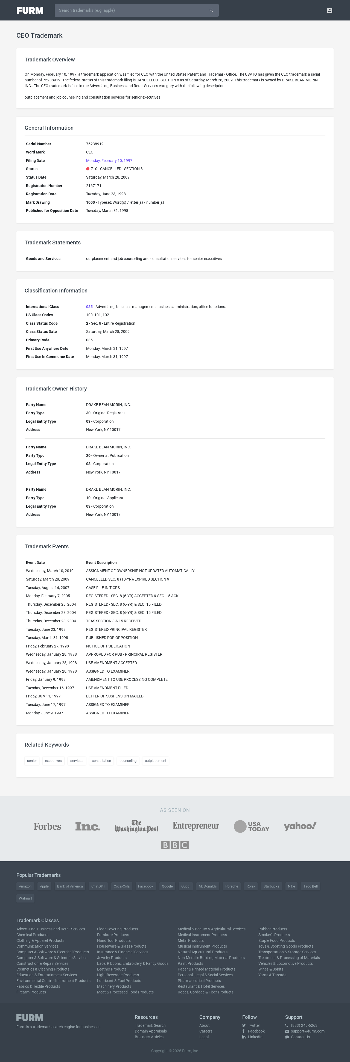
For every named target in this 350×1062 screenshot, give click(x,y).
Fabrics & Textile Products (38, 986)
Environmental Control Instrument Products (53, 980)
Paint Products (190, 963)
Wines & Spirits (270, 969)
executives (53, 761)
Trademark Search (150, 1025)
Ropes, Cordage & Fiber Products (206, 992)
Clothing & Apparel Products (40, 940)
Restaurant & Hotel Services (201, 986)
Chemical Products (32, 935)
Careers (205, 1031)
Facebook (145, 886)
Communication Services (37, 946)
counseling (127, 761)
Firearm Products (31, 992)
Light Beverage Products (118, 975)
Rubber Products (272, 929)
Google (167, 886)
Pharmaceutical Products (199, 980)
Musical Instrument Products (202, 946)
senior (32, 761)
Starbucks (271, 886)
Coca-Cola (122, 886)
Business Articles (149, 1037)
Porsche (231, 886)
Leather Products (112, 969)
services (76, 761)
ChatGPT (98, 886)
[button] (329, 10)
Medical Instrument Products (202, 935)
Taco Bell (311, 886)
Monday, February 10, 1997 (109, 160)
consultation (101, 761)
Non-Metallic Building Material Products (211, 957)
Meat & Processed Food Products (125, 992)
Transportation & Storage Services (287, 952)
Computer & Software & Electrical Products (52, 952)
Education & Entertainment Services (46, 975)
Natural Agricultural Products (203, 952)
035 (89, 306)
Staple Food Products (276, 940)
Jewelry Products (112, 957)
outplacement (155, 761)
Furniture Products (113, 935)
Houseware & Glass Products (122, 946)
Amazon (25, 886)
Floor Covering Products (117, 929)
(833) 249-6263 (301, 1025)
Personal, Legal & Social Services (205, 975)
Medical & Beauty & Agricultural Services (212, 929)
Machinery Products (114, 986)
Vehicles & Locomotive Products (285, 963)
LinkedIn (252, 1037)
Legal (204, 1037)
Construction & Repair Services (42, 963)
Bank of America (70, 886)
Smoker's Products (274, 935)
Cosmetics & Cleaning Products (42, 969)
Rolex (251, 886)
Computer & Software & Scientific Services (51, 957)
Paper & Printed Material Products (206, 969)
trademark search (48, 1027)
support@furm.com (305, 1031)
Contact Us (297, 1037)
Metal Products (191, 940)
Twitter (251, 1025)
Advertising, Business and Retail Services (50, 929)
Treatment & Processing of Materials (289, 957)
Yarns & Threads (272, 975)
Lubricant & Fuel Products (119, 980)
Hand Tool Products (114, 940)
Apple (44, 886)
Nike (291, 886)
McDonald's (208, 886)
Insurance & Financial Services (122, 952)
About (204, 1025)
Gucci (185, 886)
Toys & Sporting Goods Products (285, 946)
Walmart (25, 898)
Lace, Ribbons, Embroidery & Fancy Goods (132, 963)
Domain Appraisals (151, 1031)
